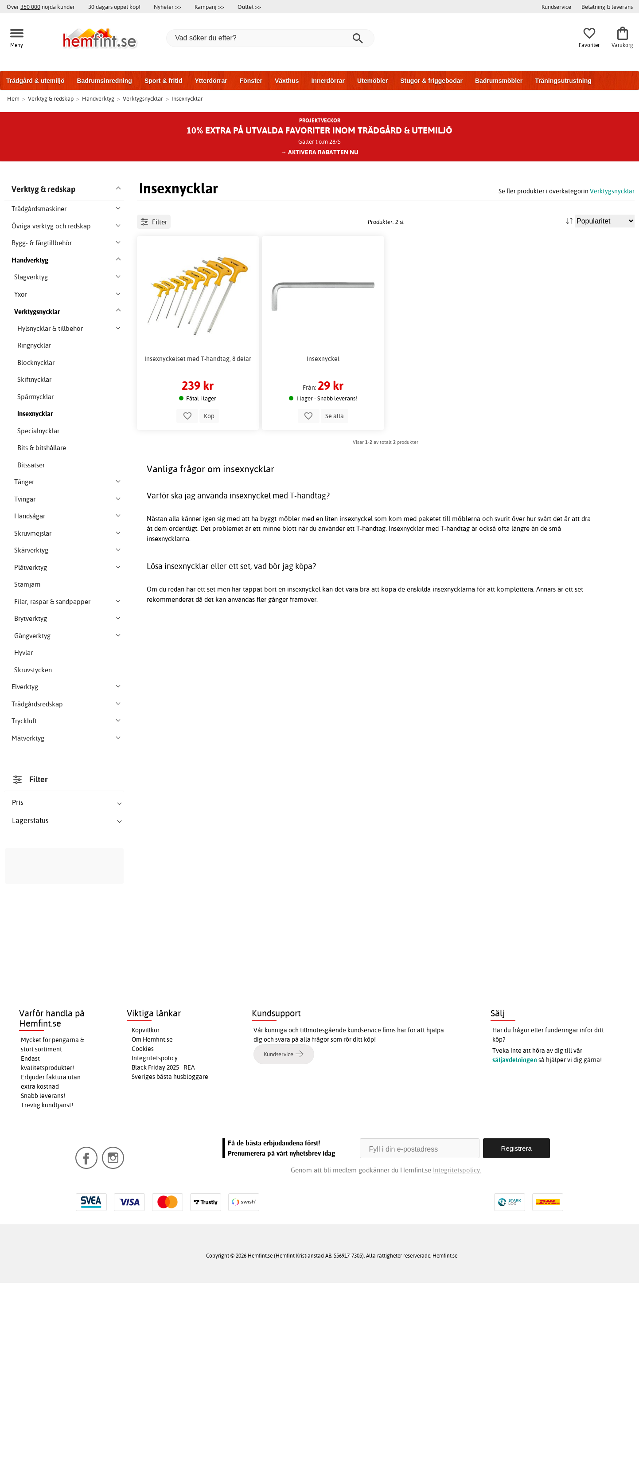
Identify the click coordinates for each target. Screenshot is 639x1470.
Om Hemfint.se (152, 1226)
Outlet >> (249, 6)
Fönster (251, 80)
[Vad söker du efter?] (270, 38)
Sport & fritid (163, 80)
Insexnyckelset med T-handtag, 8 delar (197, 398)
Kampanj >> (209, 6)
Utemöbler (372, 80)
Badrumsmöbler (498, 80)
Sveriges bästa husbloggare (170, 1263)
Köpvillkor (146, 1217)
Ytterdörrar (211, 80)
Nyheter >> (167, 6)
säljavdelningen (514, 1246)
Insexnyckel (323, 398)
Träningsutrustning (563, 80)
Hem (13, 98)
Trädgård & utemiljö (35, 80)
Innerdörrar (327, 80)
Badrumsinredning (104, 80)
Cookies (143, 1235)
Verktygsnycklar (612, 191)
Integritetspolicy (155, 1245)
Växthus (287, 80)
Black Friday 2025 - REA (163, 1254)
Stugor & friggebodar (431, 80)
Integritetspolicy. (457, 1357)
